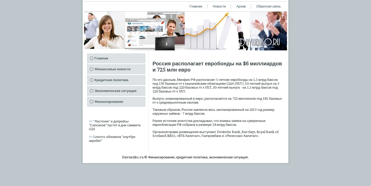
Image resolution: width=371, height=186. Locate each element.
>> (91, 121)
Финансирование (109, 102)
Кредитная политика (111, 80)
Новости (219, 6)
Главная (196, 6)
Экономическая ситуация (116, 91)
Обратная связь (268, 6)
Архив (241, 6)
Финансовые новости (113, 69)
